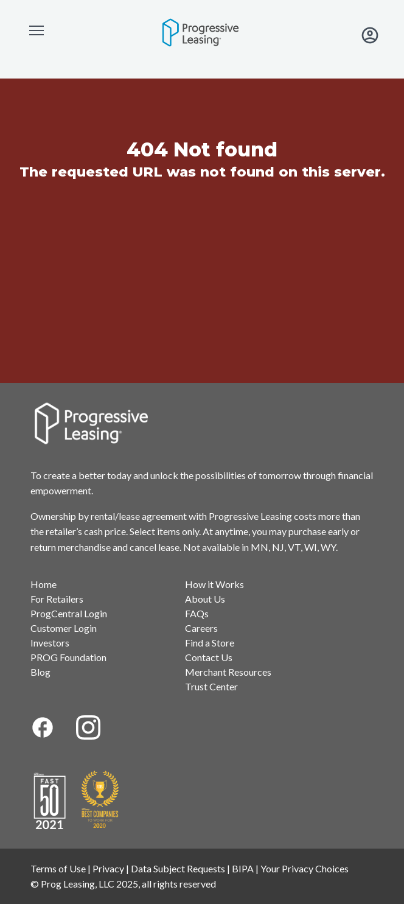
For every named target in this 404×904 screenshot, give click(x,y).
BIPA (243, 868)
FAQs (197, 613)
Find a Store (209, 642)
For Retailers (56, 598)
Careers (201, 628)
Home (43, 584)
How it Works (214, 584)
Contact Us (208, 657)
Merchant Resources (228, 672)
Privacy (108, 868)
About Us (205, 598)
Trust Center (211, 686)
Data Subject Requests (178, 868)
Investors (49, 642)
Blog (40, 672)
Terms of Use (58, 868)
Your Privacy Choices (304, 868)
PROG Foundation (68, 657)
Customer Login (63, 628)
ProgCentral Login (68, 613)
